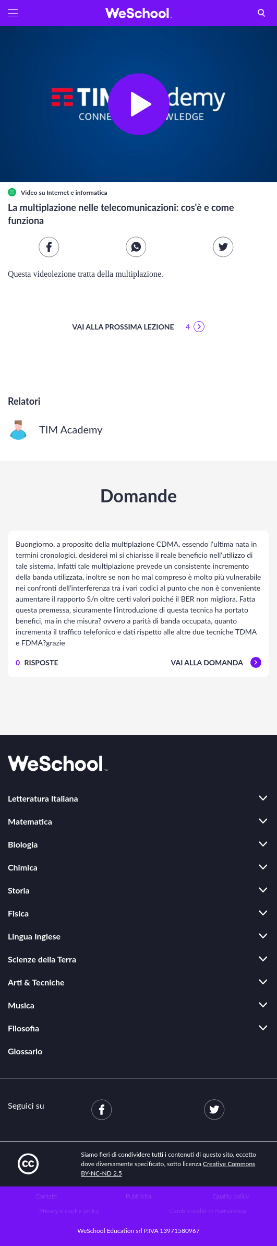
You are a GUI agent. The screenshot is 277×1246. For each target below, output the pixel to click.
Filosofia (23, 1028)
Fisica (18, 913)
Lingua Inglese (34, 936)
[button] (13, 13)
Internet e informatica (76, 192)
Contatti (46, 1196)
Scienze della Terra (42, 959)
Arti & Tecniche (36, 982)
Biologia (23, 844)
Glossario (25, 1051)
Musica (21, 1005)
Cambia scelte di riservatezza (208, 1211)
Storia (19, 890)
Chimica (23, 867)
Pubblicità (138, 1196)
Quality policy (231, 1196)
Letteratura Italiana (43, 798)
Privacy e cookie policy (69, 1211)
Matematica (30, 821)
